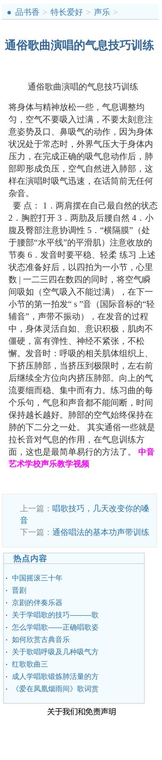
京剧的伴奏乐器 (37, 603)
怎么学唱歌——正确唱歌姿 (55, 627)
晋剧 (19, 590)
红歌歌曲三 (30, 664)
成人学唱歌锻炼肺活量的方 (55, 677)
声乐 (102, 12)
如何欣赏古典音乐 (41, 640)
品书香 (27, 12)
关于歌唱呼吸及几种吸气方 (55, 652)
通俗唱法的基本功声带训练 (100, 532)
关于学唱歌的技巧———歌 (55, 615)
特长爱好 (67, 12)
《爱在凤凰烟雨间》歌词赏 (55, 689)
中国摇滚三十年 (37, 578)
